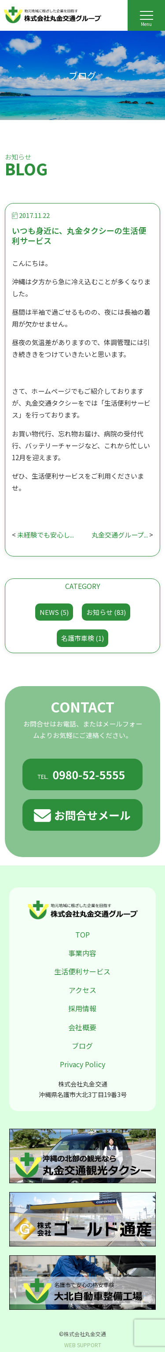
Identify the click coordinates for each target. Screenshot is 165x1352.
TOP (82, 934)
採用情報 (82, 1008)
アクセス (82, 990)
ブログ (82, 1045)
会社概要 (82, 1027)
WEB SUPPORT (82, 1344)
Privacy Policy (82, 1064)
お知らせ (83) (106, 612)
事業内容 (82, 953)
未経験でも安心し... (45, 534)
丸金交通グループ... (120, 534)
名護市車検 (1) (82, 638)
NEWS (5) (54, 612)
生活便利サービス (82, 971)
